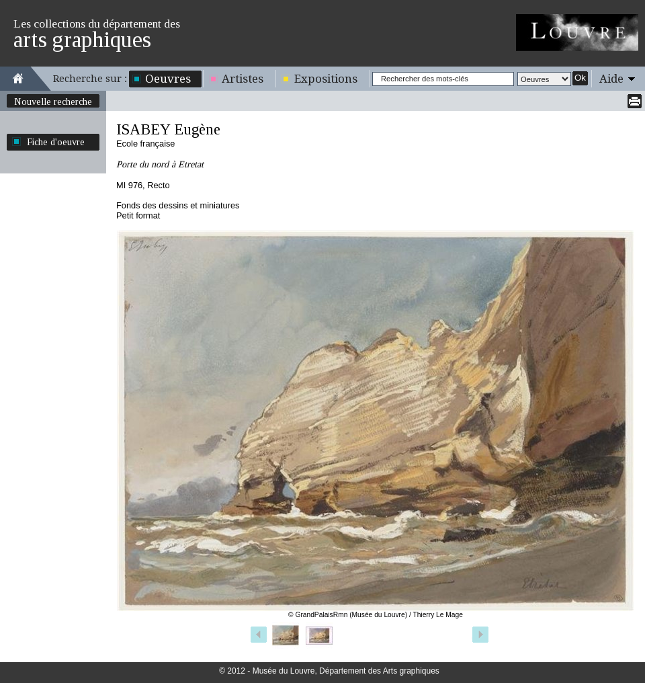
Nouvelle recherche (53, 101)
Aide (611, 78)
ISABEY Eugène (168, 129)
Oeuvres (168, 78)
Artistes (242, 78)
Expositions (325, 78)
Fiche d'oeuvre (56, 141)
